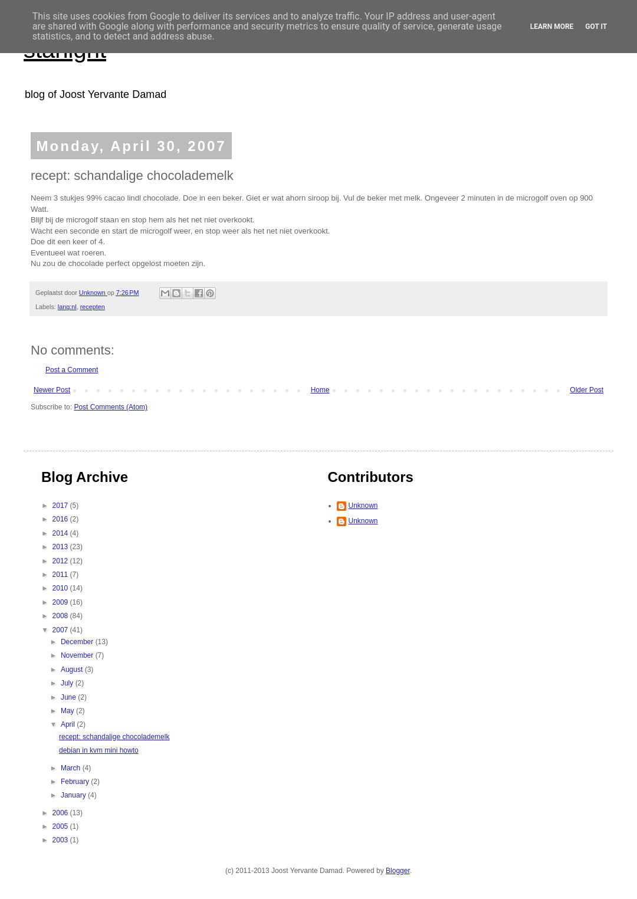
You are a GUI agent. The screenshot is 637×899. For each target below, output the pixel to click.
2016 (61, 519)
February (76, 781)
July (68, 683)
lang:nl (67, 306)
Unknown (363, 505)
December (78, 642)
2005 (61, 826)
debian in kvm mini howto (99, 750)
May (68, 711)
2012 (61, 561)
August (73, 669)
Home (320, 390)
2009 (61, 602)
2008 (61, 616)
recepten (92, 306)
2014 (61, 533)
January (74, 795)
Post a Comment (71, 370)
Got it (596, 26)
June (69, 697)
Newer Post (52, 390)
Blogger (398, 871)
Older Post (586, 390)
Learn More (552, 26)
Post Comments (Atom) (110, 407)
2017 (61, 505)
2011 (61, 574)
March (72, 768)
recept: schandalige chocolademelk (114, 737)
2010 (61, 588)
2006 (61, 813)
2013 (61, 547)
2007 (61, 630)
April (69, 724)
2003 (61, 840)
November (78, 655)
